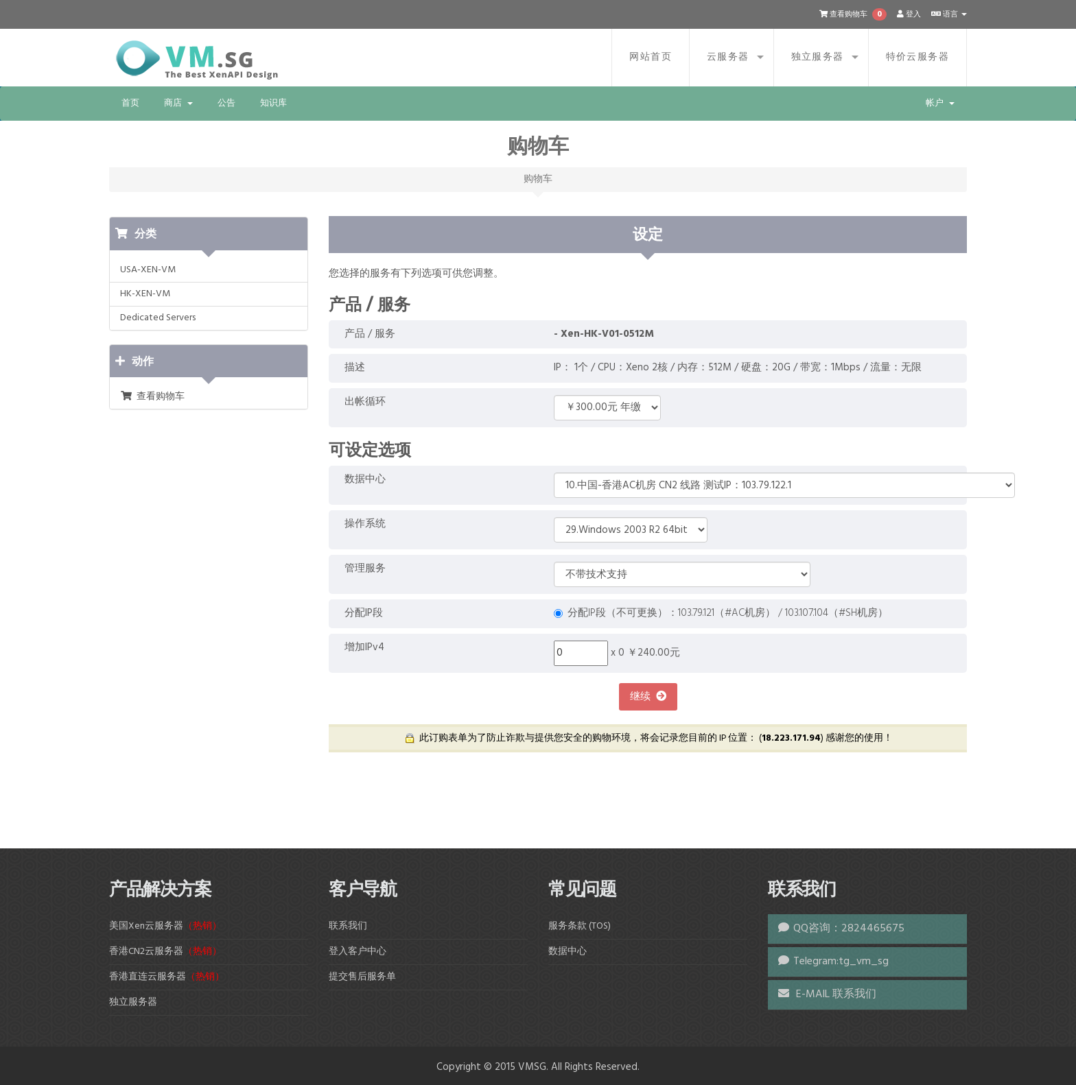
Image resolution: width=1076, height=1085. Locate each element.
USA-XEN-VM (148, 270)
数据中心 (567, 951)
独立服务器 (817, 57)
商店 (178, 103)
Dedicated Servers (158, 318)
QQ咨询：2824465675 (848, 929)
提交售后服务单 (362, 977)
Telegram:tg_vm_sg (841, 961)
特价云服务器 (917, 57)
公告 (226, 103)
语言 (949, 14)
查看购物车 (152, 397)
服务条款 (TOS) (579, 926)
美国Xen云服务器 (165, 926)
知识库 (273, 103)
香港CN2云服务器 (165, 951)
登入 (909, 14)
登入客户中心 (357, 951)
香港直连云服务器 (166, 977)
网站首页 (650, 57)
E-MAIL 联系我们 (827, 994)
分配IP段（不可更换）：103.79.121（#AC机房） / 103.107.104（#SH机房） (721, 613)
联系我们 (348, 926)
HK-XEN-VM (145, 294)
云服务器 (728, 57)
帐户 (940, 103)
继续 (648, 697)
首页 (130, 103)
